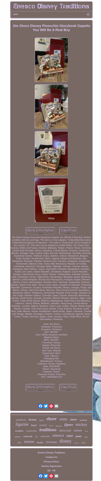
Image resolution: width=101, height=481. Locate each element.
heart (34, 425)
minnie (78, 430)
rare (70, 436)
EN (49, 470)
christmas (51, 442)
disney (66, 441)
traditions (48, 429)
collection (45, 436)
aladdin (19, 431)
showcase (65, 430)
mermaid (83, 420)
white (63, 419)
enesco (58, 435)
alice (19, 442)
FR (53, 470)
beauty (33, 419)
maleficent (21, 420)
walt (86, 431)
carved (42, 425)
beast (41, 420)
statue (86, 437)
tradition (76, 443)
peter (79, 436)
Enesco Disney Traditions (51, 452)
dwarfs (40, 442)
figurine (22, 424)
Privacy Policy (51, 461)
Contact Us (51, 457)
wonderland (31, 431)
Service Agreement (51, 466)
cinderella (27, 436)
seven (51, 426)
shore (51, 418)
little (36, 437)
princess (18, 437)
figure (68, 425)
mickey (81, 424)
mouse (29, 441)
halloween (59, 426)
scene (83, 443)
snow (73, 419)
